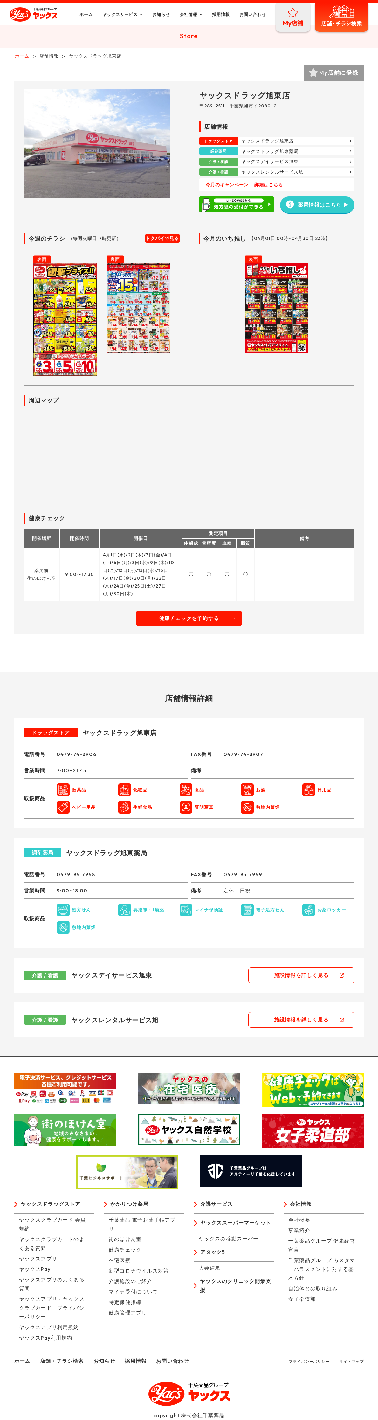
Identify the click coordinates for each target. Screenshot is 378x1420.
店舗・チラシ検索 (62, 1361)
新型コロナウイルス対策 (139, 1271)
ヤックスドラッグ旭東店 (267, 142)
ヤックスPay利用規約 (45, 1338)
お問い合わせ (251, 14)
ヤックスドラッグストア (51, 1205)
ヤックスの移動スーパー (229, 1239)
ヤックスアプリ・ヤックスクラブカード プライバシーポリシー (52, 1308)
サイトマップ (351, 1362)
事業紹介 (299, 1231)
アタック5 (212, 1253)
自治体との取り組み (313, 1289)
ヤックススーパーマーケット (235, 1223)
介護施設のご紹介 (131, 1282)
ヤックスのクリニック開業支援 (235, 1286)
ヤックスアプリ (38, 1259)
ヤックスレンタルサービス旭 (272, 172)
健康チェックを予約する (189, 619)
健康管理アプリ (128, 1313)
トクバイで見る (162, 239)
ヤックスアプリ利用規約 (49, 1328)
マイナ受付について (133, 1292)
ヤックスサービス (119, 14)
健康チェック (125, 1250)
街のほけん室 (125, 1240)
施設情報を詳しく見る (303, 976)
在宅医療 (120, 1261)
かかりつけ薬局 (129, 1205)
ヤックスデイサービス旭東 (270, 162)
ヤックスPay (35, 1269)
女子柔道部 (302, 1299)
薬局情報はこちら (313, 205)
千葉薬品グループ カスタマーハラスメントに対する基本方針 (321, 1270)
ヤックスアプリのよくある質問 (52, 1284)
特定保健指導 (125, 1303)
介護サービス (216, 1205)
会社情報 (188, 14)
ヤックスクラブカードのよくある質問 (52, 1244)
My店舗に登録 (338, 73)
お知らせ (160, 14)
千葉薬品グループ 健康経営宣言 (321, 1245)
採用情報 (220, 14)
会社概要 (299, 1220)
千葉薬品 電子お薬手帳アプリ (142, 1224)
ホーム (85, 14)
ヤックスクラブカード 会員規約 (52, 1224)
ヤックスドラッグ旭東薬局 (270, 152)
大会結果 (210, 1268)
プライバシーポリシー (309, 1362)
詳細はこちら (268, 185)
